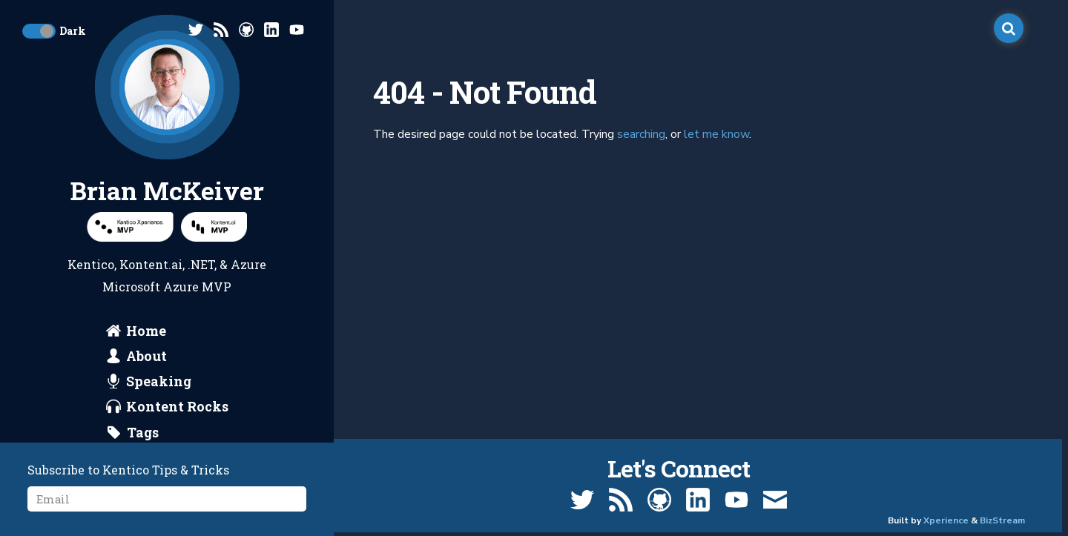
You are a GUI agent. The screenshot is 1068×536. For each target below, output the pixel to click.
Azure (248, 264)
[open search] (1009, 28)
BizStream (1002, 520)
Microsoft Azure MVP (166, 286)
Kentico (90, 264)
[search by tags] (132, 432)
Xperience (946, 520)
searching (641, 134)
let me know (716, 134)
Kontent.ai (150, 264)
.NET (201, 264)
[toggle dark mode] (39, 31)
